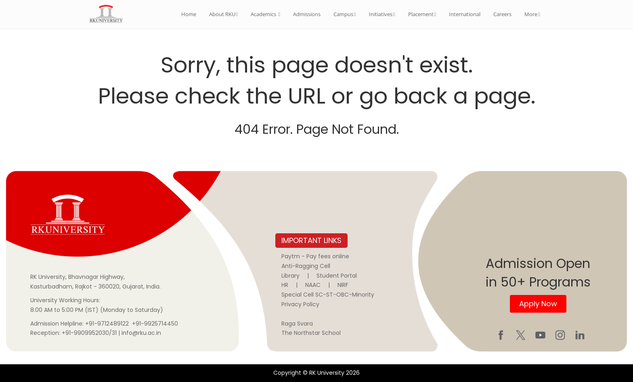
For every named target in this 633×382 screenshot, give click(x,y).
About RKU (223, 14)
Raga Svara (297, 324)
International (464, 14)
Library (290, 276)
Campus (344, 14)
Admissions (307, 14)
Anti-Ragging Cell (305, 266)
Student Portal (336, 276)
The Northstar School (311, 333)
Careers (502, 14)
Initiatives (382, 14)
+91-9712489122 (107, 324)
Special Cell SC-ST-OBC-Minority (327, 295)
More (532, 14)
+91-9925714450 (155, 324)
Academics (265, 14)
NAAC (313, 285)
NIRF (342, 285)
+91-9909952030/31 (90, 333)
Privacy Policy (300, 304)
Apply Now (538, 304)
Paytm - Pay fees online (315, 256)
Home (188, 14)
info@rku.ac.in (141, 333)
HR (284, 285)
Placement (422, 14)
